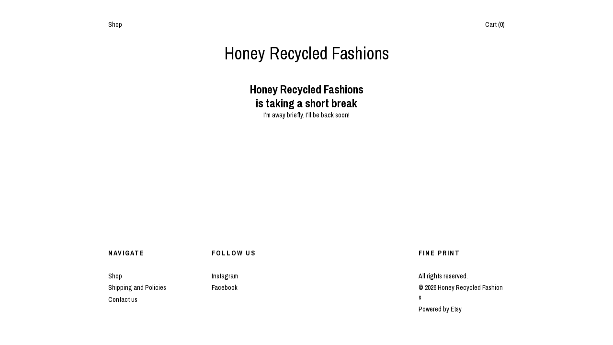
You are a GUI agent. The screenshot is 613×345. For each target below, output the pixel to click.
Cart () (495, 24)
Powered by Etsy (440, 309)
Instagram (225, 276)
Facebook (225, 287)
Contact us (122, 299)
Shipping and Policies (137, 287)
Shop (115, 24)
